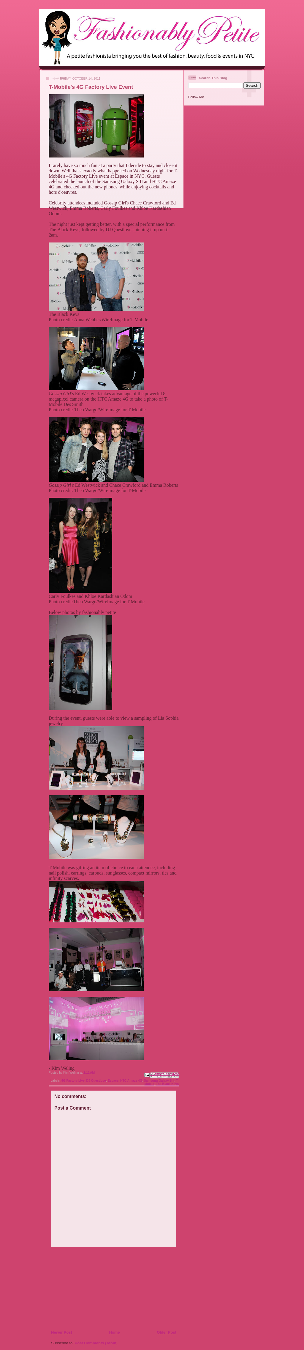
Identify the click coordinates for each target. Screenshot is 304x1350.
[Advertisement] (87, 1288)
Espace (113, 1080)
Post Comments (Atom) (96, 1343)
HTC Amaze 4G (131, 1080)
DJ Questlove (96, 1080)
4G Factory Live (73, 1080)
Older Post (166, 1332)
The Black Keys (167, 1084)
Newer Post (61, 1332)
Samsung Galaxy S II (159, 1080)
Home (114, 1332)
